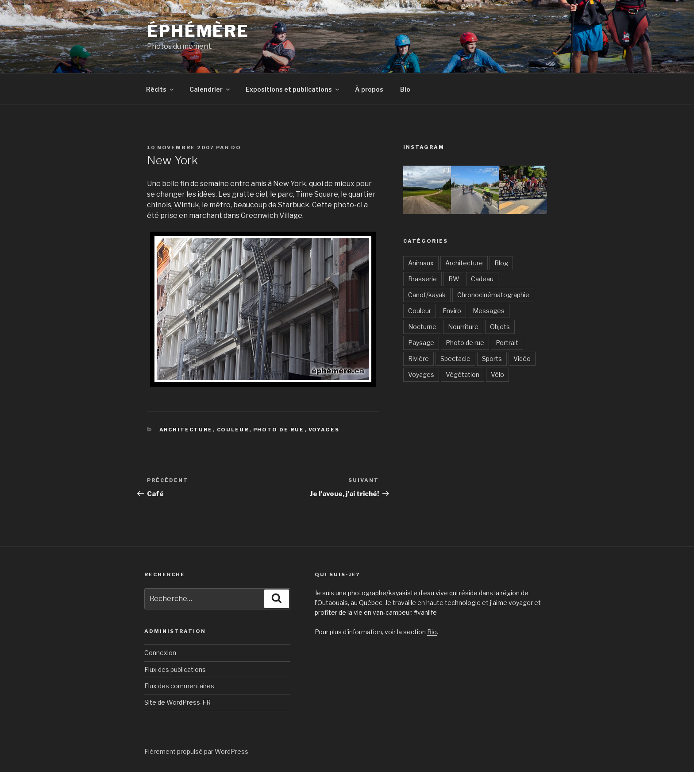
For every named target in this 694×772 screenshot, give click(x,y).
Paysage (421, 342)
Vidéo (522, 358)
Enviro (452, 310)
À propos (369, 89)
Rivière (418, 358)
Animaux (421, 263)
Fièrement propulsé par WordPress (196, 751)
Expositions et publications (293, 89)
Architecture (186, 430)
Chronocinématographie (493, 295)
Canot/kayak (427, 295)
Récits (160, 89)
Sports (492, 358)
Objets (500, 326)
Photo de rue (279, 430)
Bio (405, 89)
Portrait (507, 342)
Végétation (462, 374)
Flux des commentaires (179, 686)
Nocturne (422, 326)
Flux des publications (175, 669)
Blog (501, 263)
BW (453, 279)
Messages (489, 310)
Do (236, 147)
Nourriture (463, 326)
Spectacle (455, 358)
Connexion (160, 652)
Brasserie (422, 279)
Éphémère (198, 31)
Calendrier (210, 89)
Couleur (233, 430)
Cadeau (482, 279)
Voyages (324, 430)
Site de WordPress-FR (177, 702)
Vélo (497, 374)
